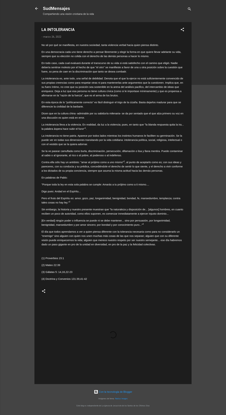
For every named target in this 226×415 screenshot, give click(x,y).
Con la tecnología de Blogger (113, 391)
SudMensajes (56, 8)
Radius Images (121, 399)
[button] (182, 30)
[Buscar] (189, 9)
